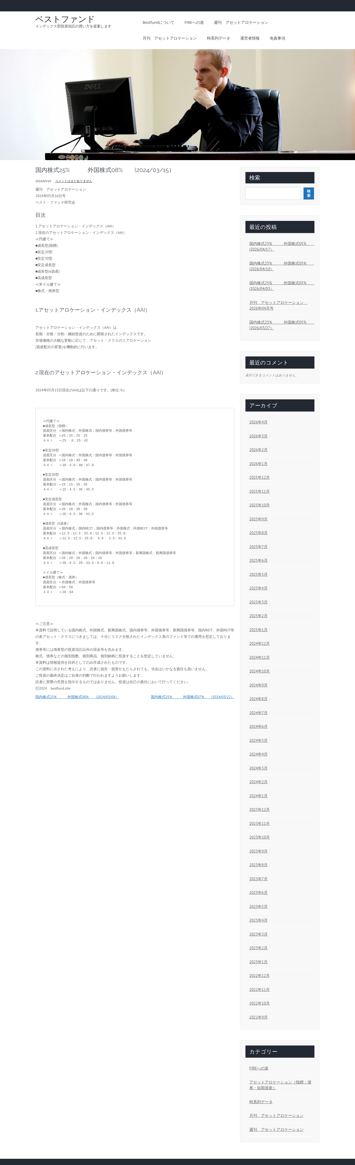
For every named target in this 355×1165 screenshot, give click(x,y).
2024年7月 (258, 712)
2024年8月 (258, 698)
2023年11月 (259, 823)
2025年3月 (258, 602)
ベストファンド (65, 19)
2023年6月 (258, 892)
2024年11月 (259, 657)
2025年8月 (258, 532)
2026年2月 (258, 449)
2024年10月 (259, 671)
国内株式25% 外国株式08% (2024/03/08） (77, 696)
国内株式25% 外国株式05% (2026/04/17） (280, 246)
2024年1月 (258, 795)
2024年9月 (258, 685)
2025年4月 (258, 588)
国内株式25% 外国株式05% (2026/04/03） (280, 285)
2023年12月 (259, 809)
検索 (254, 177)
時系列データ (218, 38)
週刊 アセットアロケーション (241, 22)
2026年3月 (258, 436)
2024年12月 (259, 643)
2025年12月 (259, 477)
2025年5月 (258, 574)
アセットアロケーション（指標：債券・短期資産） (280, 1085)
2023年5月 (258, 906)
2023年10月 (259, 837)
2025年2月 (258, 615)
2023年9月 (258, 851)
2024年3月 (258, 768)
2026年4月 (258, 422)
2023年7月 (258, 878)
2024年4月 (258, 754)
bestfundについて (158, 22)
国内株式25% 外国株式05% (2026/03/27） (280, 325)
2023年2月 (258, 947)
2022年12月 (259, 975)
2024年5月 (258, 740)
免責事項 (277, 38)
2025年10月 (259, 505)
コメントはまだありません (73, 181)
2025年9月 (258, 519)
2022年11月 (259, 989)
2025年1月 (258, 629)
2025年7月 (258, 546)
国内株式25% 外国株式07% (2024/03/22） (192, 696)
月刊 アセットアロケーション (170, 38)
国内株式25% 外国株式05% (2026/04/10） (280, 266)
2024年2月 (258, 781)
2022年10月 (259, 1003)
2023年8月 (258, 864)
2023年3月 (258, 934)
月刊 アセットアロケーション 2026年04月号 (278, 305)
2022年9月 (258, 1017)
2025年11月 (259, 491)
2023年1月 (258, 961)
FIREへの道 (194, 22)
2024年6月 (258, 726)
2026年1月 (258, 463)
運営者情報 (250, 38)
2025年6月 (258, 560)
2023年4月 (258, 920)
